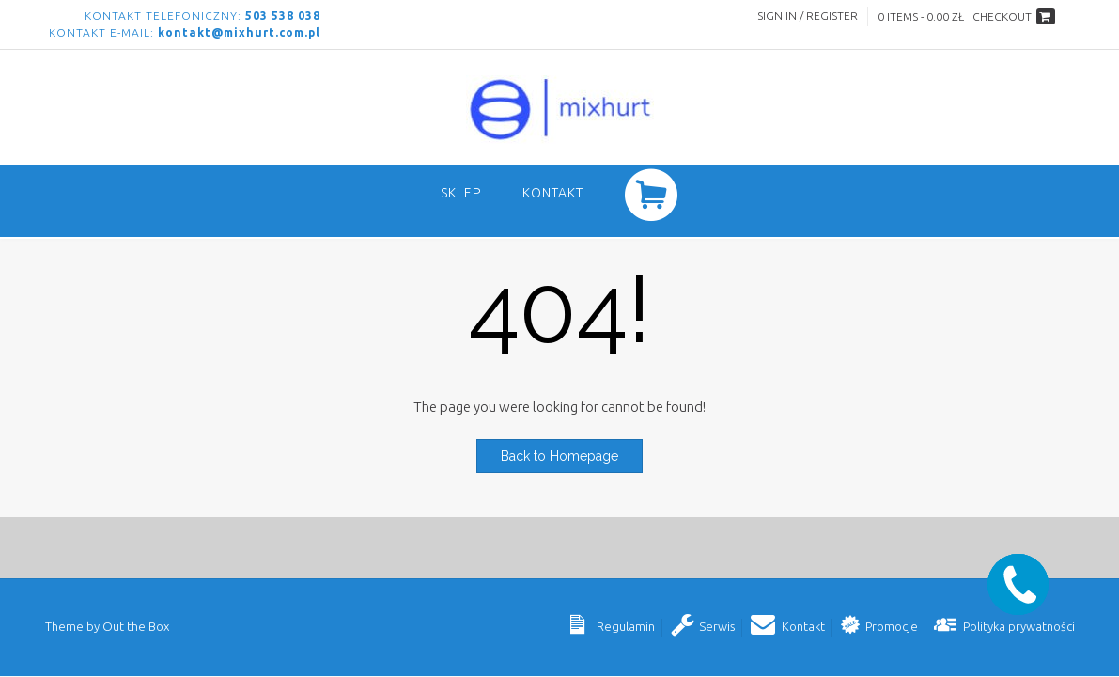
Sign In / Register (807, 15)
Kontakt (552, 192)
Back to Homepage (559, 456)
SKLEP (461, 192)
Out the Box (135, 626)
